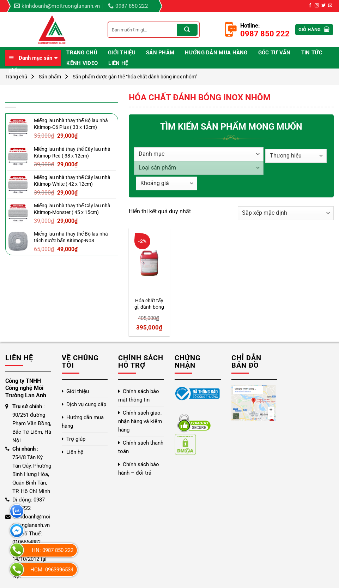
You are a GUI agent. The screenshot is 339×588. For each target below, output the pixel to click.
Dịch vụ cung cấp (86, 404)
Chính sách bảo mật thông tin (138, 395)
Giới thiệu (121, 52)
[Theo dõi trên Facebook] (310, 5)
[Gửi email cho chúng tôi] (330, 5)
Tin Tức (311, 52)
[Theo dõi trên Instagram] (317, 5)
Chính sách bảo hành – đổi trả (138, 468)
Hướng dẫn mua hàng (216, 52)
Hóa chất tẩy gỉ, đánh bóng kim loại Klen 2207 (149, 304)
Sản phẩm (160, 52)
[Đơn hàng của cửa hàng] (286, 213)
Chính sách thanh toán (140, 447)
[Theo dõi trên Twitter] (323, 5)
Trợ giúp (75, 439)
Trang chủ (81, 52)
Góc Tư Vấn (274, 52)
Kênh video (82, 63)
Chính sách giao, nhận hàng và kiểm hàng (140, 421)
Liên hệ (118, 63)
